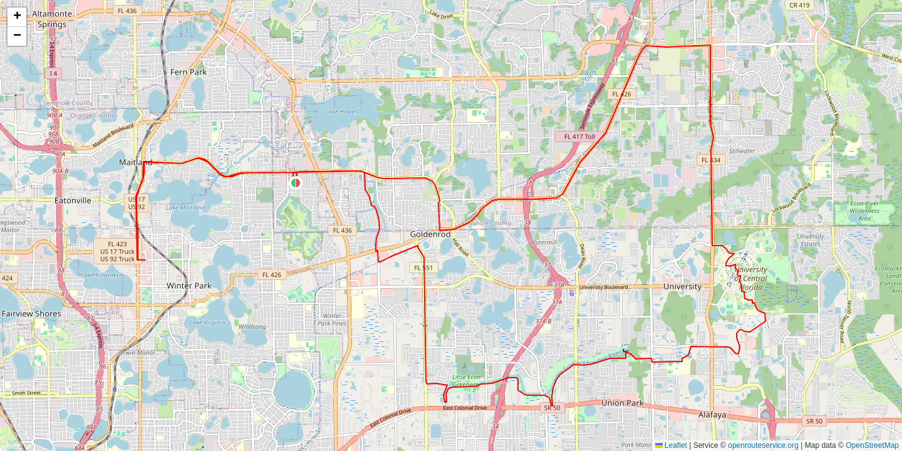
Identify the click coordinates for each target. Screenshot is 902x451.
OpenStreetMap (872, 445)
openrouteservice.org (763, 445)
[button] (295, 182)
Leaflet (671, 445)
